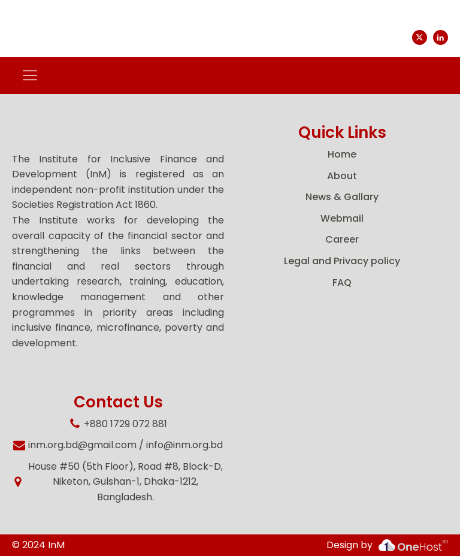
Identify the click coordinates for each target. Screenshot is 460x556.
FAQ (342, 282)
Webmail (342, 218)
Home (342, 154)
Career (342, 239)
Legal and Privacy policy (342, 261)
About (342, 176)
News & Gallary (342, 197)
